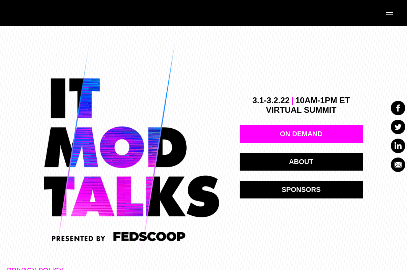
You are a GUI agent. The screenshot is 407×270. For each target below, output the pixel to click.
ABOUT (301, 161)
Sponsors (301, 189)
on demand (301, 134)
